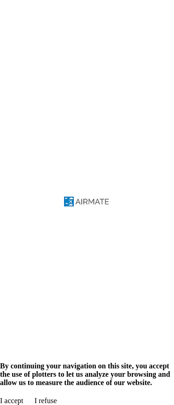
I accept (11, 401)
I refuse (45, 401)
